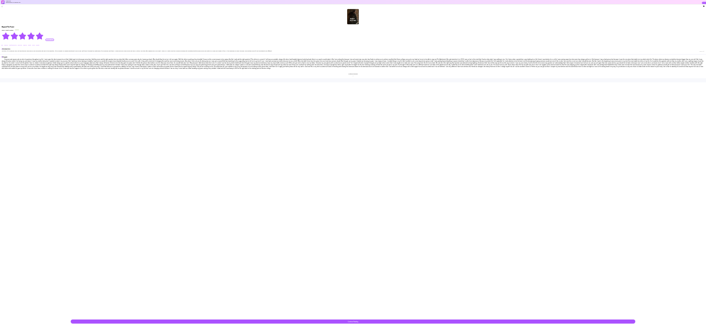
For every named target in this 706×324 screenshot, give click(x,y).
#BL (2, 45)
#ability (30, 45)
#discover (20, 45)
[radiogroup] (23, 36)
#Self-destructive (13, 45)
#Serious (6, 45)
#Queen (38, 45)
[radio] (6, 36)
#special (25, 45)
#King (33, 45)
